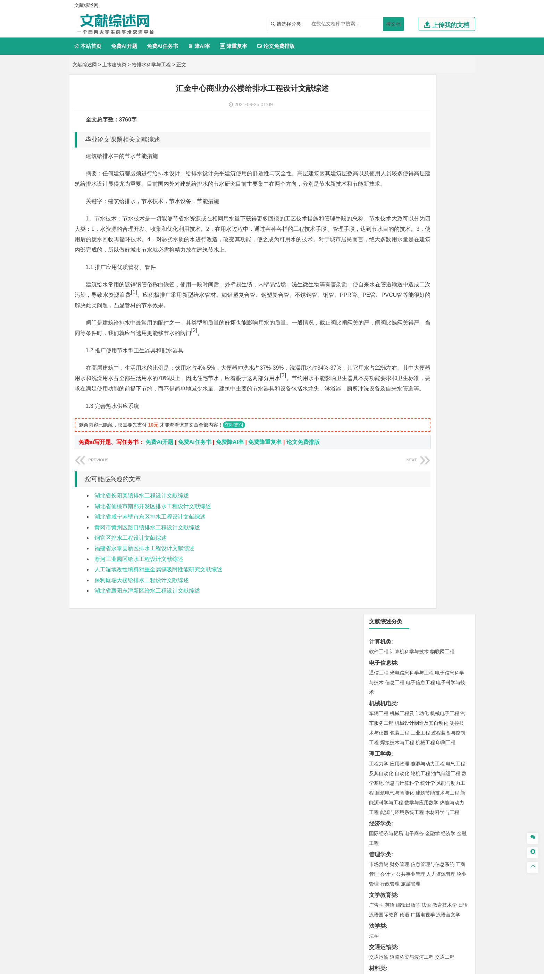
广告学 (376, 365)
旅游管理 (410, 344)
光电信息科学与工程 (412, 133)
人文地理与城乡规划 (421, 570)
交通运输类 (383, 408)
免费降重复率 (265, 473)
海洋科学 (385, 499)
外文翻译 (380, 852)
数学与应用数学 (421, 263)
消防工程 (450, 642)
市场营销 (378, 325)
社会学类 (380, 765)
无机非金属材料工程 (432, 448)
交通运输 (378, 417)
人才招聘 (398, 901)
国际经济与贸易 (386, 294)
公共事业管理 (410, 334)
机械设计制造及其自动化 (421, 183)
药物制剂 (425, 703)
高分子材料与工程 (439, 458)
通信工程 (378, 133)
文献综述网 (85, 64)
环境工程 (378, 611)
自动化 (402, 234)
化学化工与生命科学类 (397, 684)
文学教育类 (383, 356)
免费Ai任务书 (162, 46)
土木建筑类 (114, 64)
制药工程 (435, 694)
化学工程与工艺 (386, 694)
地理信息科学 (383, 570)
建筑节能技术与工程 (437, 253)
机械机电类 (383, 164)
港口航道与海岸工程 (412, 489)
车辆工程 (378, 174)
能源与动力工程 (428, 224)
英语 (390, 365)
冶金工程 (394, 651)
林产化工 (458, 713)
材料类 (377, 429)
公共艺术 (401, 754)
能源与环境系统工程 (402, 273)
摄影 (385, 754)
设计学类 (380, 725)
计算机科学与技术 (409, 112)
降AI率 (199, 46)
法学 (374, 396)
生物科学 (437, 713)
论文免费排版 (276, 46)
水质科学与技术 (428, 611)
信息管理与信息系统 (432, 325)
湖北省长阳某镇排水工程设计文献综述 (141, 527)
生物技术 (455, 694)
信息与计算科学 (402, 243)
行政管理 (390, 344)
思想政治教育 (383, 775)
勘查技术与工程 (423, 651)
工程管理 (435, 529)
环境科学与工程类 (391, 601)
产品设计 (425, 734)
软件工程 (378, 112)
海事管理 (378, 489)
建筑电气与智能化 (394, 253)
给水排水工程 (394, 549)
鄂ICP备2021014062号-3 (301, 966)
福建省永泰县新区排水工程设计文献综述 (144, 579)
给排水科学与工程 (151, 64)
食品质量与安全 (386, 703)
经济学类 (380, 284)
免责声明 (361, 911)
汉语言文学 (448, 375)
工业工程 (420, 193)
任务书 (377, 863)
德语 (404, 375)
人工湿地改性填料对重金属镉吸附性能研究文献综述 (158, 601)
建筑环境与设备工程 (412, 539)
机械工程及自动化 (409, 174)
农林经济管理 (405, 796)
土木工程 (399, 520)
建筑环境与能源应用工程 (437, 520)
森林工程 (442, 796)
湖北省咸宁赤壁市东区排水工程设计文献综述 (150, 548)
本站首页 (87, 46)
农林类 (377, 786)
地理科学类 (383, 560)
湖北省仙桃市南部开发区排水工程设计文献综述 (152, 537)
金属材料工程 (419, 468)
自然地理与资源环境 (423, 580)
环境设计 (378, 734)
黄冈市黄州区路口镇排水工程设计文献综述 (147, 559)
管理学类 (380, 315)
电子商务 (414, 294)
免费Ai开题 (124, 46)
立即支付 (234, 456)
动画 (462, 734)
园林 (426, 796)
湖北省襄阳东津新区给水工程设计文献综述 (147, 622)
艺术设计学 (402, 734)
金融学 (432, 294)
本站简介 (361, 901)
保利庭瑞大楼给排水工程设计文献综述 (141, 611)
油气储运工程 (445, 234)
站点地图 (340, 966)
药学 (409, 703)
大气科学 (390, 580)
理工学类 (380, 214)
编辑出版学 (408, 365)
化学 (421, 713)
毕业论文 (380, 817)
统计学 (427, 243)
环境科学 (399, 611)
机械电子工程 (444, 174)
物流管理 (399, 672)
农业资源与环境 (408, 806)
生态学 (382, 806)
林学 (385, 796)
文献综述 (380, 840)
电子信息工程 (420, 143)
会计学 (387, 334)
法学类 (377, 386)
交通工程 (444, 417)
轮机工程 (420, 234)
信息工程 (394, 143)
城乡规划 (455, 529)
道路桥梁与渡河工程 (412, 417)
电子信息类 (383, 123)
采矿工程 (430, 642)
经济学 (448, 294)
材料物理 (399, 448)
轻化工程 (385, 713)
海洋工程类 (383, 479)
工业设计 (445, 734)
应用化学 (414, 694)
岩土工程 (378, 520)
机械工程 (425, 203)
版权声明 (435, 901)
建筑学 (376, 529)
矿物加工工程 (383, 642)
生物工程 (406, 713)
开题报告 (380, 829)
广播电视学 (423, 375)
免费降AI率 (230, 473)
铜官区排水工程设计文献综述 (130, 569)
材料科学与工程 (386, 439)
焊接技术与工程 (397, 203)
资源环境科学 (399, 620)
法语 (426, 365)
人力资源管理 (440, 334)
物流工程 (378, 672)
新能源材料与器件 (399, 458)
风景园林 (435, 744)
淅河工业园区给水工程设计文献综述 (138, 590)
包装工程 (399, 193)
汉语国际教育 (383, 375)
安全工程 (409, 642)
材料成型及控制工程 (426, 439)
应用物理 (399, 224)
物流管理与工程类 (391, 663)
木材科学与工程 (442, 273)
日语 (463, 365)
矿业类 (377, 632)
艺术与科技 (412, 744)
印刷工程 (445, 203)
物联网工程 (442, 112)
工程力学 (378, 224)
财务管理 (399, 325)
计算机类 (380, 102)
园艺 (374, 796)
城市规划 (378, 539)
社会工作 (409, 775)
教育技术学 (445, 365)
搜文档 (393, 24)
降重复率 (233, 46)
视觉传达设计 (383, 744)
